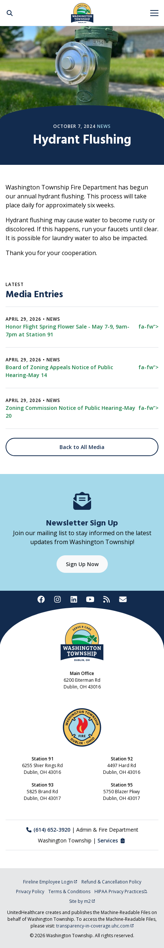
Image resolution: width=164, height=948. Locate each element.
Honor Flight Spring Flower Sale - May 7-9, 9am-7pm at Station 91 (82, 330)
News (104, 126)
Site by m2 (82, 901)
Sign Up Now (82, 564)
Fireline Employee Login (50, 882)
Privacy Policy (30, 891)
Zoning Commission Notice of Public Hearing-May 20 (82, 411)
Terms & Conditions (69, 891)
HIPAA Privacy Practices (121, 891)
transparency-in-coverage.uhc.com (95, 926)
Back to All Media (82, 447)
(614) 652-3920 (48, 829)
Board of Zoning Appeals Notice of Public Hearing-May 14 (82, 371)
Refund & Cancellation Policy (111, 882)
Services (111, 840)
